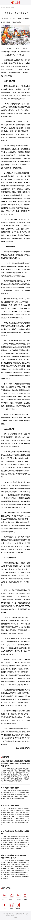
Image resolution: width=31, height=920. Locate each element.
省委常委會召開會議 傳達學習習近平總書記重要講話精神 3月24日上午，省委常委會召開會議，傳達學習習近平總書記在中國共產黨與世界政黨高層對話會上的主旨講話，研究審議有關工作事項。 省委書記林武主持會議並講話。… (15, 794)
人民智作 (18, 905)
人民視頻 (5, 905)
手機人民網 (18, 896)
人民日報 (5, 896)
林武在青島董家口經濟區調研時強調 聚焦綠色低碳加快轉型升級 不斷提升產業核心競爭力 (15, 763)
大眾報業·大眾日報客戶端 (23, 18)
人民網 (2, 7)
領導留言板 (25, 896)
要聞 (13, 7)
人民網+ (11, 896)
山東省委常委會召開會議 (10, 788)
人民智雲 (11, 905)
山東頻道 (8, 7)
